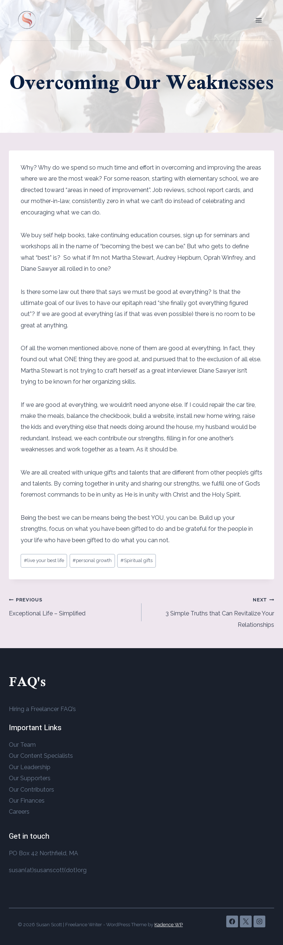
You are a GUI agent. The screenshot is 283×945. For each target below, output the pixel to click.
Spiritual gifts (136, 560)
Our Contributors (31, 789)
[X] (246, 921)
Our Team (22, 744)
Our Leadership (29, 767)
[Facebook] (232, 921)
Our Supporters (29, 778)
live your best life (44, 560)
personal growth (92, 560)
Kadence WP (168, 924)
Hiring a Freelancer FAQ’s (42, 709)
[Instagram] (259, 921)
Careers (19, 811)
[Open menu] (258, 20)
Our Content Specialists (41, 755)
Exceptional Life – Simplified (72, 605)
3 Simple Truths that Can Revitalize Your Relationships (210, 611)
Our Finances (27, 800)
